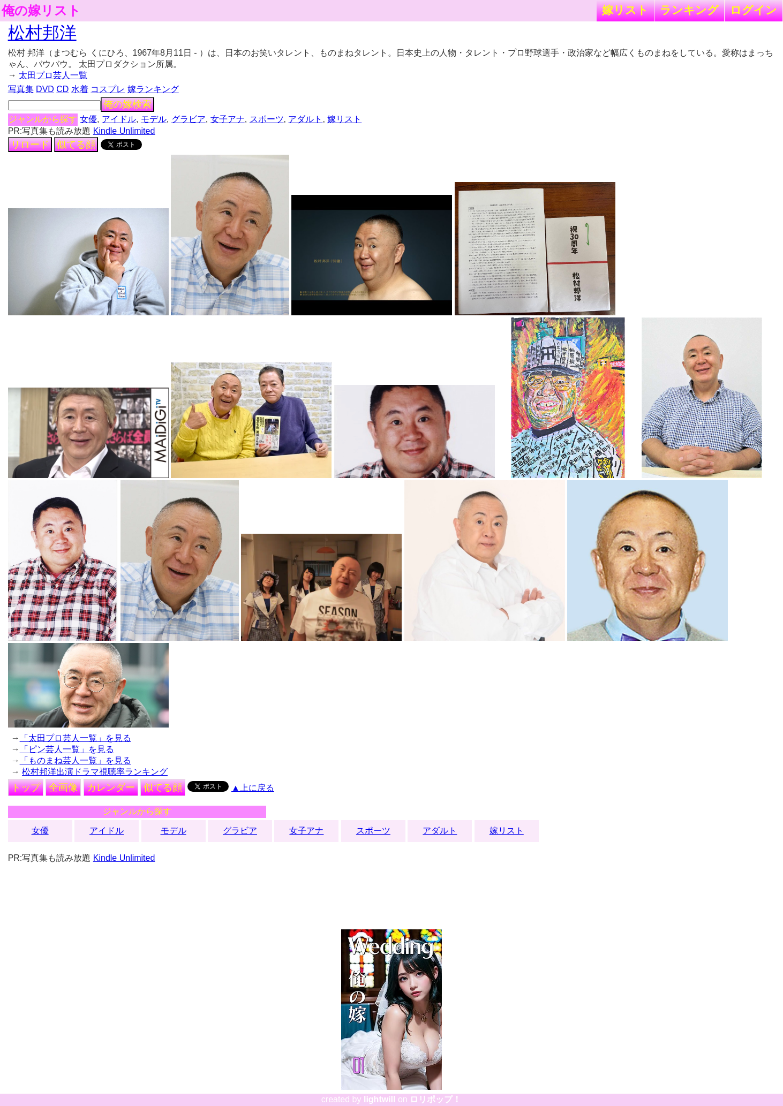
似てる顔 (76, 144)
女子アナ (227, 119)
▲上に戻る (252, 787)
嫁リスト (625, 10)
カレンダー (111, 787)
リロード (30, 144)
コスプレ (108, 89)
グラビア (188, 119)
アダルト (305, 119)
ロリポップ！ (435, 1099)
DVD (45, 89)
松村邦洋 (42, 32)
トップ (25, 787)
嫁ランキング (153, 89)
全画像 (63, 787)
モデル (154, 119)
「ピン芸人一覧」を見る (67, 749)
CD (62, 89)
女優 (88, 119)
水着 (79, 89)
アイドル (119, 119)
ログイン (753, 10)
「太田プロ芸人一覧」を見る (75, 738)
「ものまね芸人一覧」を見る (75, 760)
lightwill (380, 1099)
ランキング (689, 10)
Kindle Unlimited (124, 130)
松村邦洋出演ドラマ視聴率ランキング (95, 771)
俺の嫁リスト (41, 11)
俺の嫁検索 (127, 104)
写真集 (21, 89)
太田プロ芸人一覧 (53, 75)
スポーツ (267, 119)
